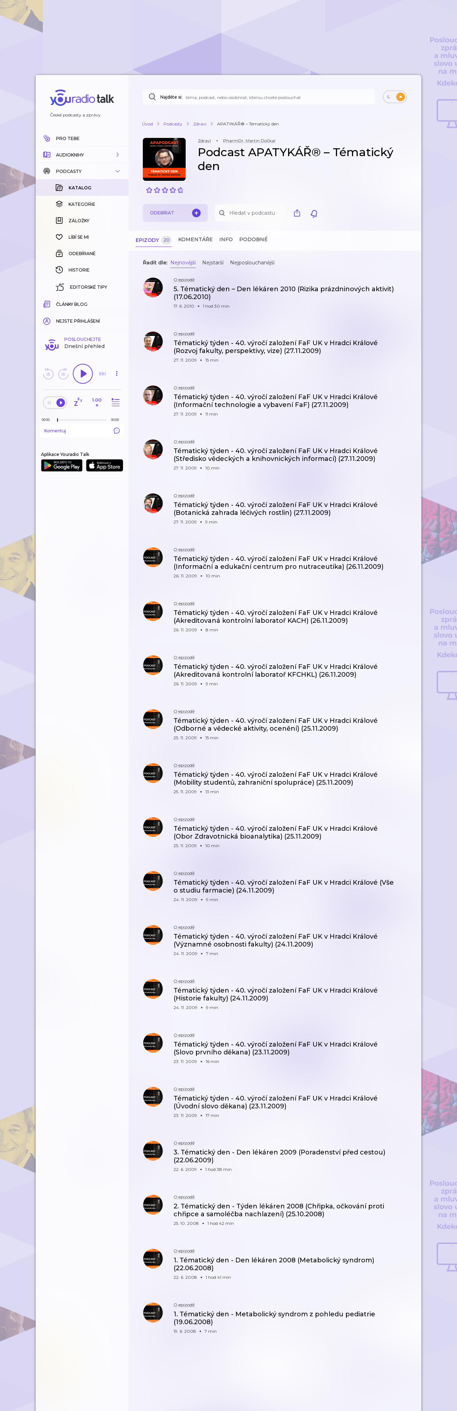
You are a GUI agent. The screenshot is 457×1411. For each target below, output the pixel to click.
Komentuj (82, 314)
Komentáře (195, 239)
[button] (82, 154)
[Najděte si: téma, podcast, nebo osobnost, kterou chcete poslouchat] (259, 96)
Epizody (154, 240)
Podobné (253, 239)
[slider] (57, 304)
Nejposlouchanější (252, 262)
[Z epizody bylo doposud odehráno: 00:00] (47, 303)
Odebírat (175, 213)
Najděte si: (171, 97)
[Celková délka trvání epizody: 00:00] (116, 303)
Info (226, 239)
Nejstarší (213, 262)
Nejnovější (183, 262)
